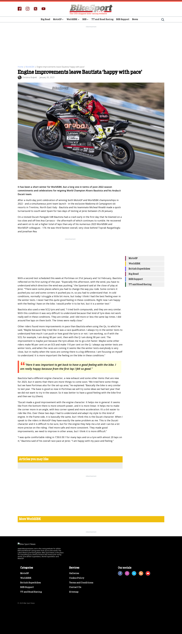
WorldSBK (73, 19)
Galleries (74, 573)
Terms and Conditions (81, 583)
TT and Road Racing (102, 19)
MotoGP (58, 19)
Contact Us (75, 587)
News (135, 19)
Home (20, 66)
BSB (85, 19)
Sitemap (73, 592)
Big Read (45, 19)
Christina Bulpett (29, 77)
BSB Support (122, 19)
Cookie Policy (76, 578)
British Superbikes (139, 269)
